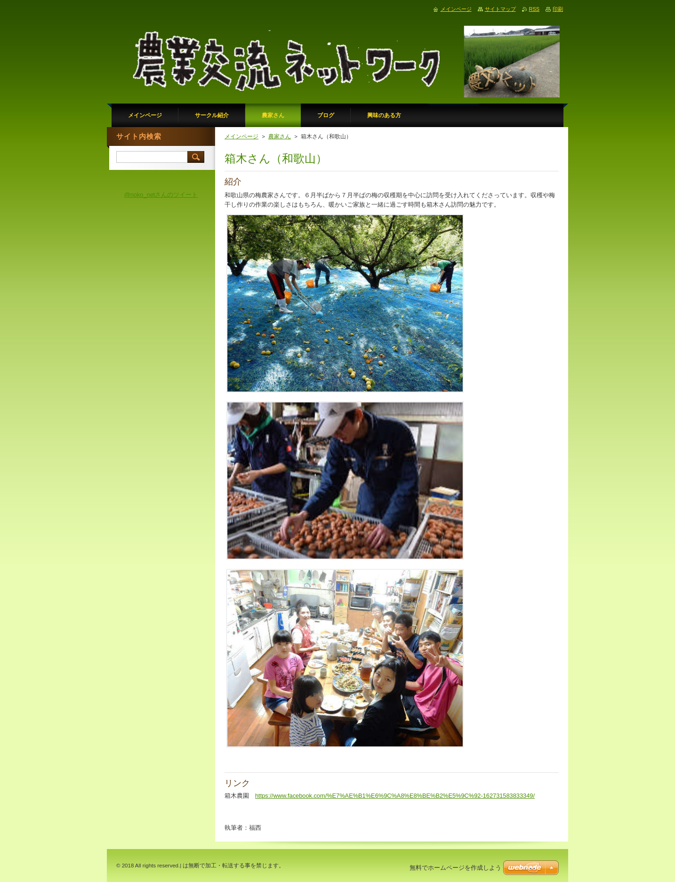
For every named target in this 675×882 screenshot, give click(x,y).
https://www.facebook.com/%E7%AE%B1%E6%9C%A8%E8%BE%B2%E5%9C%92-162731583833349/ (395, 795)
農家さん (279, 136)
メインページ (241, 136)
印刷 (558, 9)
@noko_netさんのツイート (161, 194)
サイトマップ (500, 9)
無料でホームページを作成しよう (455, 867)
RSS (534, 9)
